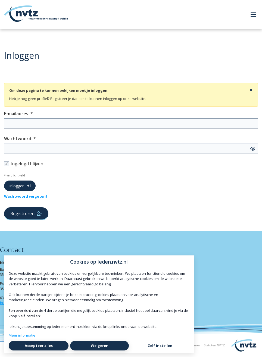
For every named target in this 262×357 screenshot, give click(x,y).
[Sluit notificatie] (251, 90)
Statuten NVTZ (214, 345)
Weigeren (99, 345)
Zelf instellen (160, 345)
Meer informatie (22, 335)
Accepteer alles (39, 345)
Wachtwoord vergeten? (26, 196)
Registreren (26, 213)
